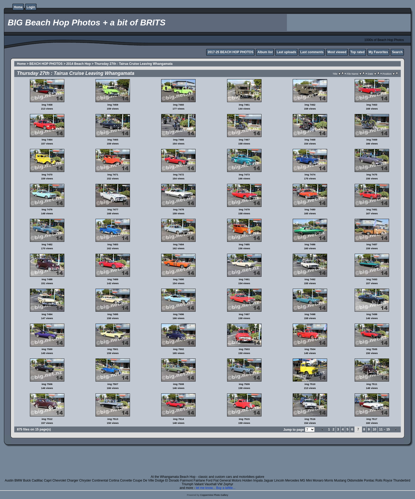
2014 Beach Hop (78, 64)
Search (397, 52)
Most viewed (336, 52)
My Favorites (378, 52)
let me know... (205, 488)
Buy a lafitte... (226, 488)
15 (388, 429)
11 (380, 429)
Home (18, 7)
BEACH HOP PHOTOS (46, 64)
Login (30, 7)
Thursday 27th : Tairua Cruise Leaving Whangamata (133, 64)
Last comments (311, 52)
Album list (265, 52)
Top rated (357, 52)
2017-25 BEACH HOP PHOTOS (230, 52)
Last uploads (286, 52)
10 (374, 429)
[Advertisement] (349, 22)
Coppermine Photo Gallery (214, 495)
